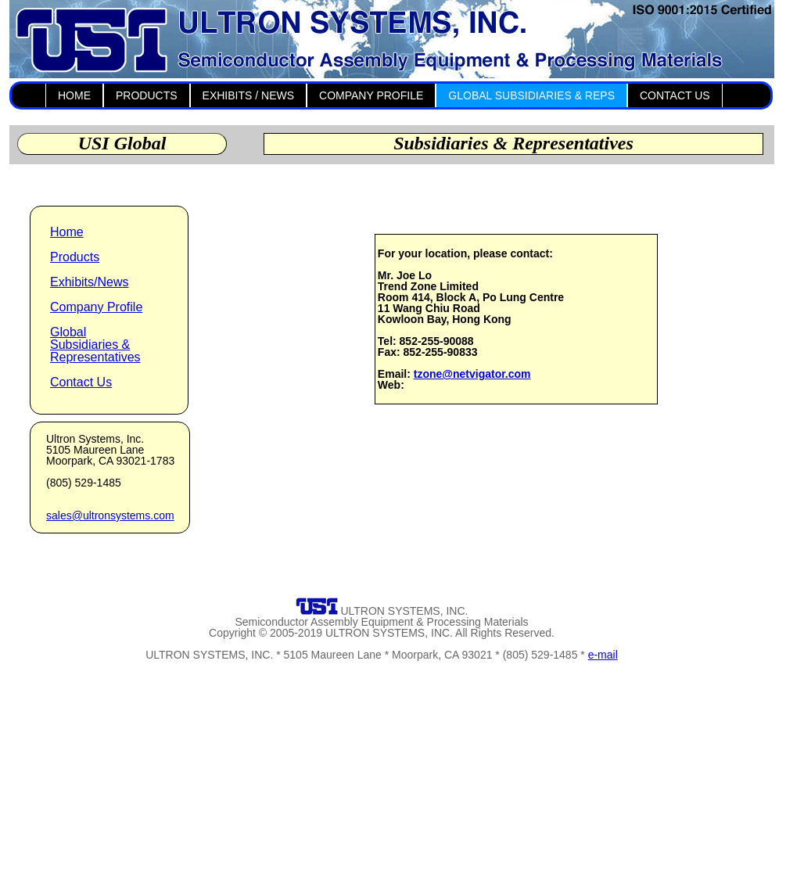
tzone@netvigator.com (472, 374)
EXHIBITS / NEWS (248, 95)
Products (74, 257)
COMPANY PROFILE (371, 95)
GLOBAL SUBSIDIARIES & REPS (531, 95)
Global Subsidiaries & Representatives (95, 344)
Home (67, 232)
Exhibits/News (89, 282)
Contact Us (81, 382)
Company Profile (96, 307)
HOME (74, 95)
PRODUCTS (147, 95)
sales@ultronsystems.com (110, 515)
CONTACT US (675, 95)
